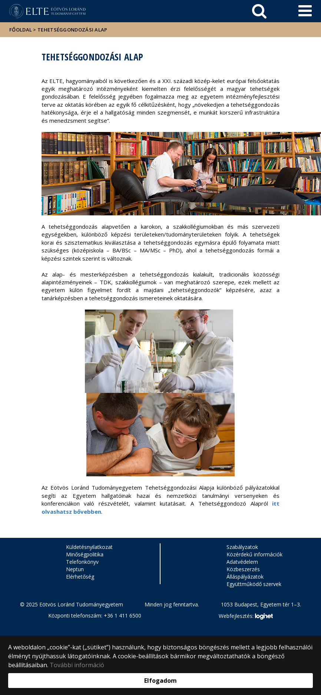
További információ (77, 665)
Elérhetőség (80, 576)
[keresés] (259, 11)
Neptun (75, 569)
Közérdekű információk (254, 554)
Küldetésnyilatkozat (89, 546)
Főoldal (21, 29)
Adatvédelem (242, 561)
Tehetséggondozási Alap (72, 29)
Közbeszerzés (243, 569)
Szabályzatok (242, 546)
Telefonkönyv (82, 561)
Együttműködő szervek (253, 584)
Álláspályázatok (245, 576)
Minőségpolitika (84, 554)
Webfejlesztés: (246, 616)
